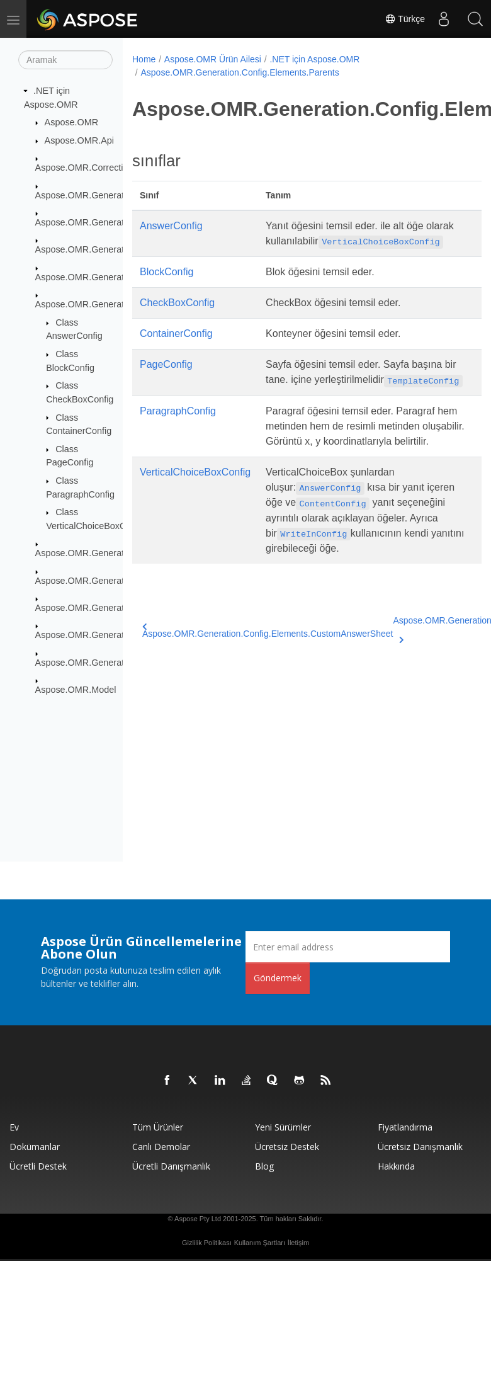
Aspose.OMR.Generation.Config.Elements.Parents (239, 72)
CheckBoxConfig (177, 302)
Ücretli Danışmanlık (171, 1166)
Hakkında (396, 1166)
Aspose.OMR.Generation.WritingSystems (118, 663)
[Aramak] (65, 59)
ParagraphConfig (178, 411)
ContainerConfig (176, 333)
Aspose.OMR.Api (79, 140)
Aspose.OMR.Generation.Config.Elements (120, 249)
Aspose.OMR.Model (75, 690)
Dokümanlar (34, 1147)
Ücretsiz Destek (287, 1147)
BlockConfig (166, 271)
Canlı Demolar (161, 1147)
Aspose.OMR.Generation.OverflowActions (120, 635)
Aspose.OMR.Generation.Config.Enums (115, 608)
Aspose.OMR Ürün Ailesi (212, 59)
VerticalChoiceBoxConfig (195, 472)
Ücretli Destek (38, 1166)
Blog (264, 1166)
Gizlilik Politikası (207, 1242)
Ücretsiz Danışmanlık (420, 1147)
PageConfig (166, 364)
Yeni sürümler (283, 1127)
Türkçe (405, 19)
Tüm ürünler (157, 1127)
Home (143, 59)
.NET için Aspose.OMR (314, 59)
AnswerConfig (171, 225)
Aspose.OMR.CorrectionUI (88, 167)
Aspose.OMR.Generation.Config (100, 222)
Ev (14, 1127)
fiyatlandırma (405, 1127)
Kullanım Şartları (259, 1242)
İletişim (298, 1242)
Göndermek (278, 978)
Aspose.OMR (72, 122)
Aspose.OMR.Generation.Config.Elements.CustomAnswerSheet (267, 631)
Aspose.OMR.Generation (86, 195)
